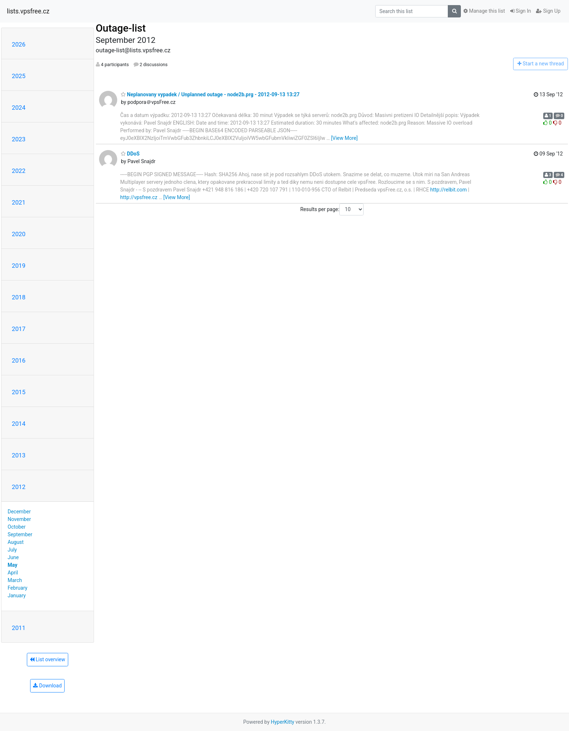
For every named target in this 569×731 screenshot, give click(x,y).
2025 (19, 76)
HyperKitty (282, 722)
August (16, 542)
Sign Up (548, 11)
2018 (19, 297)
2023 (19, 139)
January (17, 595)
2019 (19, 265)
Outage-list (121, 28)
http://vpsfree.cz (138, 197)
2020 (19, 234)
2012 (19, 486)
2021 (19, 202)
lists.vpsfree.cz (28, 11)
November (19, 519)
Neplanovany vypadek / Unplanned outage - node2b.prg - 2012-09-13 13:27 (210, 94)
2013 (19, 455)
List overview (47, 659)
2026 (19, 44)
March (15, 580)
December (19, 511)
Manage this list (484, 11)
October (16, 527)
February (17, 588)
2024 (19, 107)
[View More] (344, 138)
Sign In (520, 11)
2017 (19, 328)
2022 (19, 170)
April (13, 572)
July (12, 550)
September (20, 534)
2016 (19, 360)
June (13, 557)
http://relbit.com (448, 190)
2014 (19, 423)
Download (47, 685)
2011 (19, 627)
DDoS (130, 154)
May (12, 565)
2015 (19, 392)
